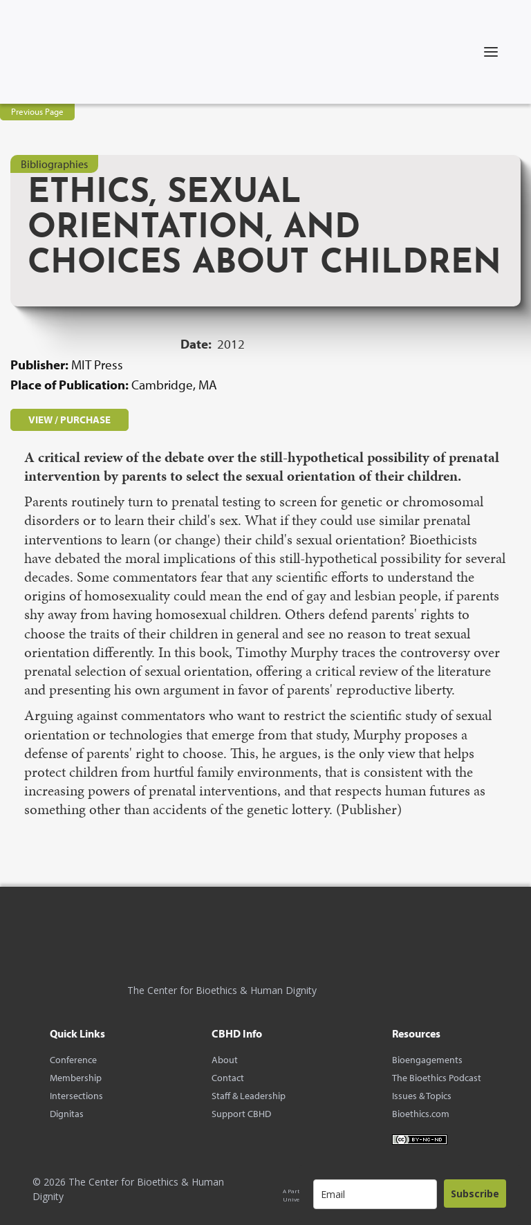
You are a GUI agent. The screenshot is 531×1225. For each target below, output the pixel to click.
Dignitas (67, 1113)
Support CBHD (241, 1113)
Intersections (76, 1095)
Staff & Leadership (249, 1095)
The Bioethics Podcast (436, 1077)
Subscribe (475, 1193)
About (225, 1059)
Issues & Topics (421, 1095)
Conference (73, 1059)
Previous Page (37, 111)
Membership (76, 1077)
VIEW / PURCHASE (69, 419)
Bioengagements (427, 1059)
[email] (375, 1194)
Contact (228, 1077)
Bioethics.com (420, 1113)
